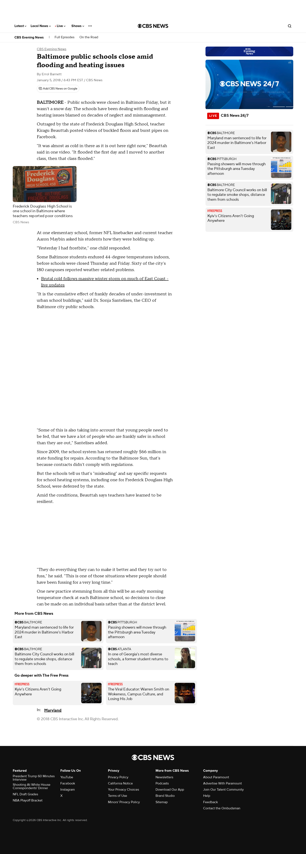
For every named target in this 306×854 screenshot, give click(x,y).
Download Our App (170, 789)
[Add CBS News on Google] (58, 89)
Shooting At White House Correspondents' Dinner (31, 786)
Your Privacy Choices (123, 789)
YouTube (66, 777)
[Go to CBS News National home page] (153, 26)
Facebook (67, 783)
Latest (20, 26)
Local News (41, 26)
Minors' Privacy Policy (124, 802)
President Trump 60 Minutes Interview (34, 777)
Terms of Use (117, 795)
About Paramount (216, 777)
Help (206, 795)
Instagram (67, 789)
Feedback (210, 802)
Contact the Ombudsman (221, 808)
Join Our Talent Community (223, 789)
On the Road (88, 37)
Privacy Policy (118, 777)
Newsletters (164, 777)
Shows (77, 26)
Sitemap (162, 802)
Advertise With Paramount (222, 783)
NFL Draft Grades (25, 794)
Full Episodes (64, 37)
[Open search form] (290, 26)
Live (61, 26)
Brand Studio (165, 795)
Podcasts (162, 783)
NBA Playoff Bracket (27, 800)
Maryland (52, 710)
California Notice (120, 783)
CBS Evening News (29, 37)
